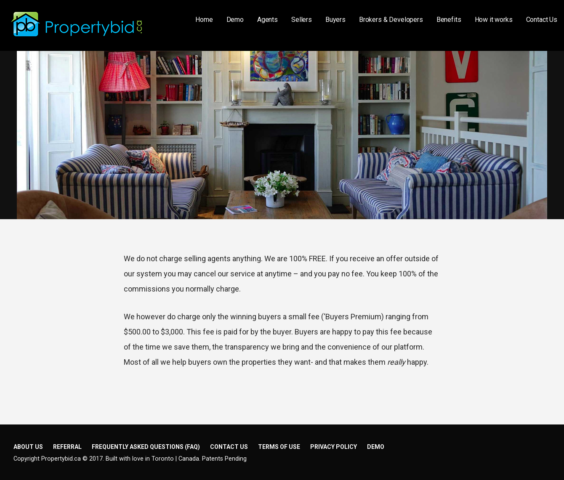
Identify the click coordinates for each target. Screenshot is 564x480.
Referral (67, 446)
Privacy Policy (333, 446)
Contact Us (541, 20)
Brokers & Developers (391, 20)
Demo (235, 20)
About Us (28, 446)
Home (204, 20)
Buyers (335, 20)
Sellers (301, 20)
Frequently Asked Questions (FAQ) (146, 446)
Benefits (448, 20)
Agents (267, 20)
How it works (494, 20)
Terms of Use (279, 446)
